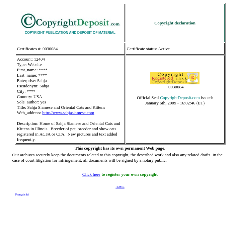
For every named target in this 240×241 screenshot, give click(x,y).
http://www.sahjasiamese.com (68, 112)
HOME (120, 186)
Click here (91, 174)
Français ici (22, 194)
